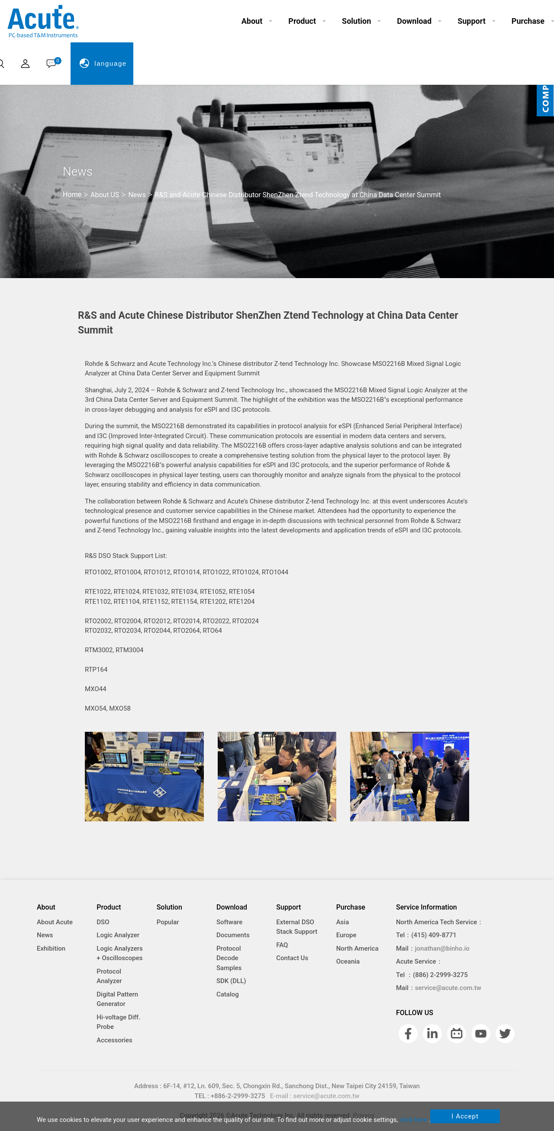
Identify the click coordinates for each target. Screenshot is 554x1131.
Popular (168, 922)
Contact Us (292, 958)
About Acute (55, 922)
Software (229, 922)
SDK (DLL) (231, 981)
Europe (346, 935)
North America (357, 948)
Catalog (227, 994)
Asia (342, 922)
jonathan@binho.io (442, 948)
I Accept (465, 1116)
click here (413, 1120)
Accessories (114, 1040)
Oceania (348, 961)
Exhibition (51, 948)
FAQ (282, 945)
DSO (103, 922)
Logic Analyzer (118, 935)
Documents (233, 935)
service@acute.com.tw (448, 988)
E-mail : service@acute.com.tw (315, 1096)
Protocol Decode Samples (229, 958)
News (45, 935)
